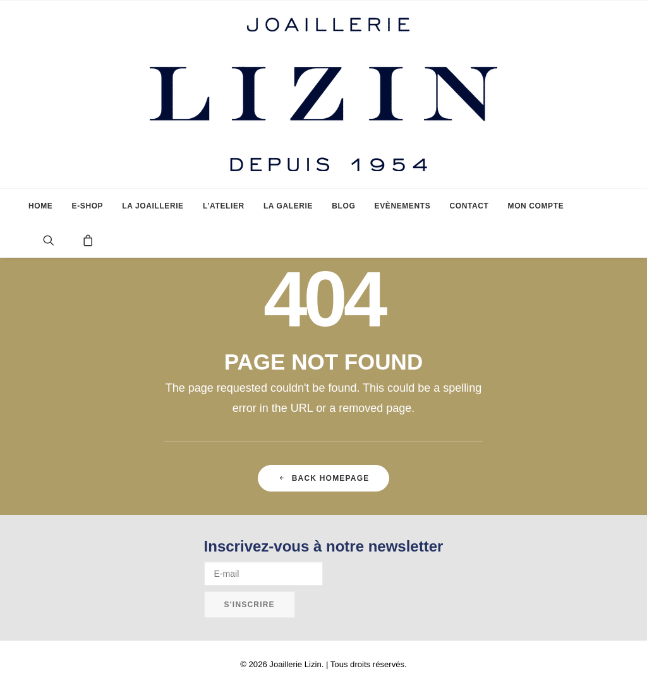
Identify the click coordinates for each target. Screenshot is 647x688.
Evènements (403, 206)
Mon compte (536, 206)
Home (40, 206)
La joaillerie (152, 206)
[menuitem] (40, 206)
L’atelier (224, 206)
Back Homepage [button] (324, 478)
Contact (468, 206)
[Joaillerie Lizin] (323, 94)
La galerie (288, 206)
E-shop (88, 206)
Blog (343, 206)
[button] (58, 240)
